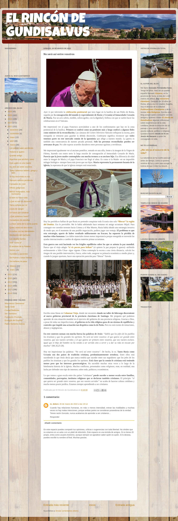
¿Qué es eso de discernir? (20, 201)
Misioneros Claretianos (14, 303)
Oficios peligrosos (17, 188)
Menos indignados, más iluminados (19, 193)
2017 (10, 289)
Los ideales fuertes (17, 239)
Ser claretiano (11, 314)
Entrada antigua (125, 505)
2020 (10, 278)
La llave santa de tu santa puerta (23, 224)
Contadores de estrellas (19, 220)
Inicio (92, 505)
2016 (10, 293)
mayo (12, 137)
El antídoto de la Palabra (20, 246)
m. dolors (54, 404)
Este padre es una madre (20, 163)
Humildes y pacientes (18, 254)
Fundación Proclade (13, 317)
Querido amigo (15, 156)
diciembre (14, 130)
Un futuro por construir (19, 213)
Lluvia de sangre (16, 209)
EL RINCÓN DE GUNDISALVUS (48, 26)
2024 (10, 119)
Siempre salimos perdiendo (21, 180)
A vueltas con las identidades (21, 231)
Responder (54, 417)
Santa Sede (10, 307)
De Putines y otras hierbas (20, 258)
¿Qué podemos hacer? (19, 216)
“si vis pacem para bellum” (80, 247)
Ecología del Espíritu (13, 320)
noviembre (15, 133)
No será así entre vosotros (20, 167)
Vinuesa (158, 93)
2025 (10, 115)
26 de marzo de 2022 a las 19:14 (74, 404)
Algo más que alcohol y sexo (21, 159)
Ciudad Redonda (12, 310)
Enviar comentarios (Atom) (67, 511)
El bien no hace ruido (18, 198)
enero (13, 270)
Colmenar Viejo (71, 313)
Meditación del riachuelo (19, 235)
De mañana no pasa (18, 261)
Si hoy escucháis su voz (19, 176)
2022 (10, 126)
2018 (10, 286)
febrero (13, 266)
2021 (10, 274)
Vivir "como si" (15, 243)
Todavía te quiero (16, 152)
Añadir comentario (53, 423)
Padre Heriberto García (15, 324)
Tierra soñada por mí (18, 205)
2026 (10, 111)
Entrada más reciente (56, 505)
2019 (10, 282)
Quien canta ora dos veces (20, 228)
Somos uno (14, 250)
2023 (10, 123)
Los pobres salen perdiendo (21, 148)
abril (12, 141)
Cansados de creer (17, 184)
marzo (13, 145)
